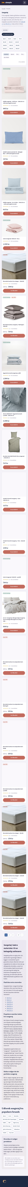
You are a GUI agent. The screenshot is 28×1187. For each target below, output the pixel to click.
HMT (9, 1122)
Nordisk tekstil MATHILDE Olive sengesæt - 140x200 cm (13, 457)
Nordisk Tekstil (18, 1029)
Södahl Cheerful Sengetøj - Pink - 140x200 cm (14, 541)
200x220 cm (8, 24)
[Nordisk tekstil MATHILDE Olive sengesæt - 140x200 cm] (14, 442)
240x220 (17, 48)
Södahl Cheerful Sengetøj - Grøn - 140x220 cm (12, 499)
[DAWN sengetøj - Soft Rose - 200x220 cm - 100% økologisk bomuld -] (14, 83)
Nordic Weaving (6, 1126)
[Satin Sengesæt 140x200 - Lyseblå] (14, 566)
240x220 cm (10, 1010)
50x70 (9, 39)
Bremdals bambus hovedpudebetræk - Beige (13, 747)
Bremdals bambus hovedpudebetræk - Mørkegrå (13, 705)
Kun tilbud (6, 57)
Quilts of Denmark (7, 1129)
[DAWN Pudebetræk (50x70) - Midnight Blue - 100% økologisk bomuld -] (14, 134)
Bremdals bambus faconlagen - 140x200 (13, 918)
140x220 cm (10, 1004)
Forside (3, 8)
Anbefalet (6, 54)
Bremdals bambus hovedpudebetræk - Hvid (13, 662)
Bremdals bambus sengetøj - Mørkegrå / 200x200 (13, 325)
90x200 (4, 42)
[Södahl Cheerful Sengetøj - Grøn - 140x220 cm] (14, 484)
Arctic (11, 1029)
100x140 (10, 42)
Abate (4, 1116)
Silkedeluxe (17, 1129)
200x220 (11, 48)
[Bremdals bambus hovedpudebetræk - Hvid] (14, 648)
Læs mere (5, 30)
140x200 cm (10, 1002)
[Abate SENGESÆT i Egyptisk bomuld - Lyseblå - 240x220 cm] (14, 400)
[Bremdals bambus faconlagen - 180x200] (14, 266)
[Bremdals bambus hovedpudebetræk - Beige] (14, 732)
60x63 (15, 39)
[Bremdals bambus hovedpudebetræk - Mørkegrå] (14, 690)
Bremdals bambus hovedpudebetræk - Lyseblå (13, 789)
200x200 (5, 48)
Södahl (11, 1031)
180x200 (17, 45)
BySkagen (6, 1031)
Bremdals (16, 1116)
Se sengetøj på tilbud (8, 34)
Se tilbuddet (14, 291)
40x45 (4, 39)
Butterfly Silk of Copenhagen (9, 1119)
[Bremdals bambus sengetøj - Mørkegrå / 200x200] (14, 309)
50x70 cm (9, 998)
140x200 (5, 45)
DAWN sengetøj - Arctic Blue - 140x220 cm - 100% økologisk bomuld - (14, 203)
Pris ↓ (22, 54)
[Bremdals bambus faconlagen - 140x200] (14, 903)
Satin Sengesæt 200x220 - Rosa (11, 239)
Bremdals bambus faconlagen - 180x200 (13, 281)
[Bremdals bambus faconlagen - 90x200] (14, 818)
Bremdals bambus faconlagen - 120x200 (13, 876)
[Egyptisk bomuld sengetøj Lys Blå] (14, 356)
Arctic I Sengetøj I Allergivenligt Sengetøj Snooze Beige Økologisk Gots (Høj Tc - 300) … (14, 619)
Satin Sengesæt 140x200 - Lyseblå (12, 577)
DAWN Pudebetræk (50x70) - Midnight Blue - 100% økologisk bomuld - (12, 153)
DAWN (4, 1122)
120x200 (17, 42)
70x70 (20, 39)
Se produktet (14, 112)
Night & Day (16, 1122)
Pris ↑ (17, 54)
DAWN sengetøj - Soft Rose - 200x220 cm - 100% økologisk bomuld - (14, 102)
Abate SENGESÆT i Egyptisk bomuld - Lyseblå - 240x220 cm (12, 414)
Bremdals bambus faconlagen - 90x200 (13, 833)
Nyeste (12, 54)
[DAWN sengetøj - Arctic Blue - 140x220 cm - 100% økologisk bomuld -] (14, 184)
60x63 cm (9, 1000)
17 (18, 935)
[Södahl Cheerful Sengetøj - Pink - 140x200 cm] (14, 527)
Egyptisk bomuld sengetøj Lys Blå (12, 373)
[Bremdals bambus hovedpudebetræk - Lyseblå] (14, 775)
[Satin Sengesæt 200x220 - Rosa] (14, 227)
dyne (21, 990)
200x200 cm (10, 1006)
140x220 (11, 45)
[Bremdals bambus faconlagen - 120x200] (14, 861)
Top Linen (11, 1132)
